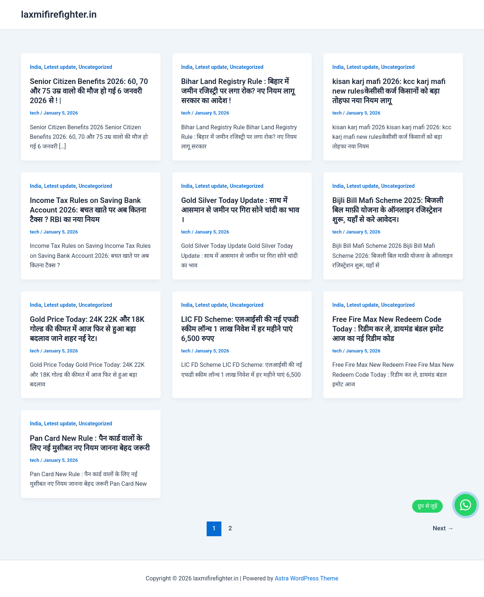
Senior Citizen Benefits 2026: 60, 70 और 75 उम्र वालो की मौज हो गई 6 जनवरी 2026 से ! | (89, 91)
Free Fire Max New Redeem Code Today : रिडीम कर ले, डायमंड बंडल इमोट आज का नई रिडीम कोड (387, 329)
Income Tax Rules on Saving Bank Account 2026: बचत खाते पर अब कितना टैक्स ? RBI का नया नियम (88, 210)
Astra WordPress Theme (306, 578)
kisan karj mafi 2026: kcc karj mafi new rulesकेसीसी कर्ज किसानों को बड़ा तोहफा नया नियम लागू (388, 91)
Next (443, 528)
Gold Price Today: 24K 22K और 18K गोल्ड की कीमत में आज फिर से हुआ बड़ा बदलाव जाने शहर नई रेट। (87, 329)
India (35, 67)
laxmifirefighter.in (59, 14)
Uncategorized (95, 67)
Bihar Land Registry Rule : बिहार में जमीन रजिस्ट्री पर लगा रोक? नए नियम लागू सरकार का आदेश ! (238, 91)
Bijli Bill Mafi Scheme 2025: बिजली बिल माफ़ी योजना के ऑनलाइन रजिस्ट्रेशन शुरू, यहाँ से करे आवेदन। (387, 210)
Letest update (60, 67)
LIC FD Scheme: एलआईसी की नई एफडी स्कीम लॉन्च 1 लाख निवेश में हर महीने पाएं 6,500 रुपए (240, 329)
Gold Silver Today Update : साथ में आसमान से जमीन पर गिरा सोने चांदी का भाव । (240, 210)
